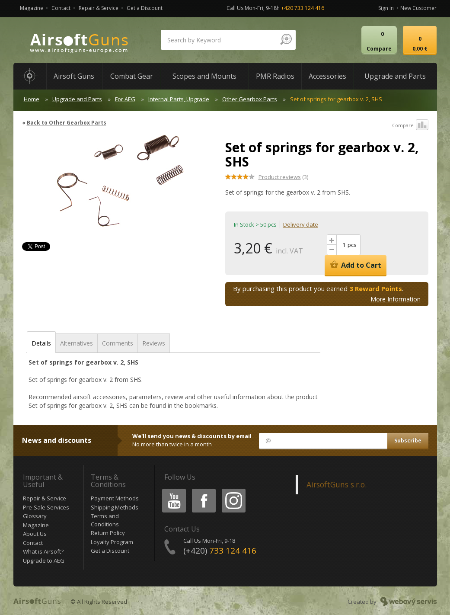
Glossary (35, 516)
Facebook (203, 490)
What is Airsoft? (43, 551)
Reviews (153, 343)
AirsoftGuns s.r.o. (336, 484)
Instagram (233, 490)
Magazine (31, 8)
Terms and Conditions (105, 520)
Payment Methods (115, 498)
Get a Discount (145, 8)
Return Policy (108, 533)
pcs (352, 245)
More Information (395, 299)
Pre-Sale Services (46, 507)
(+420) (219, 550)
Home (31, 99)
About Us (35, 534)
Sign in (386, 8)
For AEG (125, 99)
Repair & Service (98, 8)
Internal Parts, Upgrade (178, 99)
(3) (283, 177)
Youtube (171, 490)
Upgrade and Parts (77, 99)
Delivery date (300, 224)
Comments (117, 343)
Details (41, 343)
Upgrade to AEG (43, 560)
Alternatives (76, 343)
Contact (60, 8)
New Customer (418, 8)
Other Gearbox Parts (249, 99)
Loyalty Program (112, 542)
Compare (410, 125)
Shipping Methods (114, 507)
